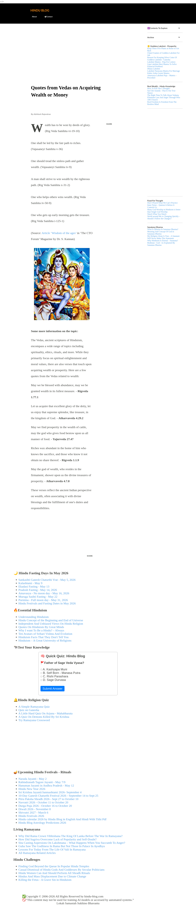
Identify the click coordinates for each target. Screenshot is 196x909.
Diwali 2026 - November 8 (34, 809)
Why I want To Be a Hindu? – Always (41, 630)
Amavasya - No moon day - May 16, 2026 (43, 593)
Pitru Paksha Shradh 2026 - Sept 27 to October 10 (48, 799)
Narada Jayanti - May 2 (32, 778)
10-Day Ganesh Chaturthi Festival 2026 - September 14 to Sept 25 (58, 795)
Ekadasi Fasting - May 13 (33, 586)
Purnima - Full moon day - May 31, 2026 (43, 600)
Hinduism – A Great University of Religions (45, 640)
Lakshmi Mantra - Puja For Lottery (161, 62)
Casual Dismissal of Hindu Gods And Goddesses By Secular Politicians (61, 869)
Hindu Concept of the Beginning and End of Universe (50, 620)
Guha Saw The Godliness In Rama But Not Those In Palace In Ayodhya (61, 846)
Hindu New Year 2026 (31, 788)
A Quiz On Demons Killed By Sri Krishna (43, 716)
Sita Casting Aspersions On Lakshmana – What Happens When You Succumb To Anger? (71, 842)
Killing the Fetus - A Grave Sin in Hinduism (45, 879)
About (32, 17)
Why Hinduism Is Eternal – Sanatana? (162, 241)
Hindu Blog (39, 10)
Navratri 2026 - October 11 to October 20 (43, 802)
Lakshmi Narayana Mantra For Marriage (163, 71)
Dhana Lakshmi (153, 69)
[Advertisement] (78, 44)
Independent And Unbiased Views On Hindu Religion (50, 623)
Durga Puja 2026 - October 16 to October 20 (45, 805)
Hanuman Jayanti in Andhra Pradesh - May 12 (46, 785)
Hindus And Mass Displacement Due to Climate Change (52, 876)
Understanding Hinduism (33, 616)
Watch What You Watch (156, 214)
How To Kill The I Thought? (158, 88)
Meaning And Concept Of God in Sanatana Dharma (160, 232)
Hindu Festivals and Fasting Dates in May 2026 (47, 603)
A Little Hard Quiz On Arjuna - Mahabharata (45, 713)
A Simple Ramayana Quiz (34, 706)
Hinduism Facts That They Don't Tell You (43, 637)
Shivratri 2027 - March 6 (33, 812)
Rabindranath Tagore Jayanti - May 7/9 (42, 782)
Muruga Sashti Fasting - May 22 (37, 596)
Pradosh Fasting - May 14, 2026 (37, 590)
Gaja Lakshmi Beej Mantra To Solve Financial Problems (162, 65)
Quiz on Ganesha (28, 710)
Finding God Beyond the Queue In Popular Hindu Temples (53, 866)
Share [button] (109, 124)
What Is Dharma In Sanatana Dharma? (162, 229)
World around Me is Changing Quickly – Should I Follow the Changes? (163, 217)
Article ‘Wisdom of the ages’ (59, 233)
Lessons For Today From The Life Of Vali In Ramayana (52, 849)
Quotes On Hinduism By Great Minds (41, 627)
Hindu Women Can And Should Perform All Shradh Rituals (54, 873)
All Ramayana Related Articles (37, 852)
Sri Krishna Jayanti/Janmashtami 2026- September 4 (50, 792)
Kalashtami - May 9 (30, 583)
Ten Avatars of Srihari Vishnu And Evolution (45, 633)
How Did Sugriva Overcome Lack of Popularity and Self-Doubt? (57, 839)
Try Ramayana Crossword (34, 720)
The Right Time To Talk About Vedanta (163, 95)
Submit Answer (52, 688)
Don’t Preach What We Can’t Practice (162, 203)
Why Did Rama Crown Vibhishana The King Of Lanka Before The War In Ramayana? (70, 836)
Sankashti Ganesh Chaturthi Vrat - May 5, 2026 (47, 579)
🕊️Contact (47, 17)
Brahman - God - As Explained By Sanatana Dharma (161, 244)
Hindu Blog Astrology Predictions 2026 (42, 822)
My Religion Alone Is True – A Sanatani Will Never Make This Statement (163, 237)
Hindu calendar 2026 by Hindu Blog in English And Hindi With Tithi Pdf (62, 819)
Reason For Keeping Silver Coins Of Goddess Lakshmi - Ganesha (162, 58)
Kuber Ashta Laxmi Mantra (158, 73)
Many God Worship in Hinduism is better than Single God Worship (163, 210)
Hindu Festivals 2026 (31, 816)
